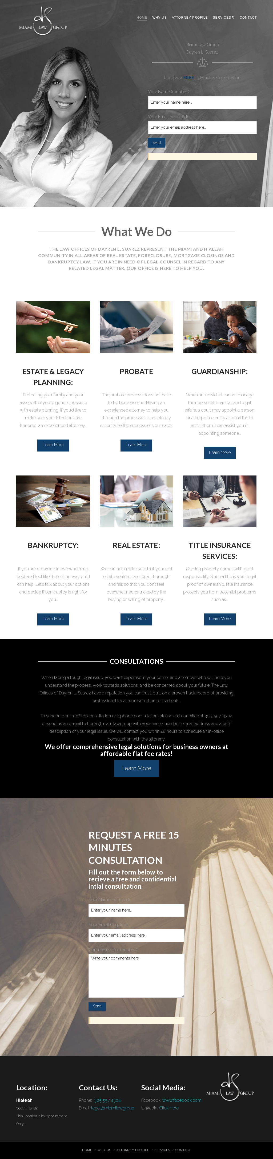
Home (87, 1150)
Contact (183, 1150)
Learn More (53, 444)
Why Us (104, 1150)
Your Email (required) (202, 122)
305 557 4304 (107, 1100)
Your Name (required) (202, 97)
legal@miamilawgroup (112, 1108)
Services (162, 1150)
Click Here (169, 1108)
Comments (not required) (136, 953)
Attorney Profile (133, 1150)
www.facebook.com (182, 1100)
